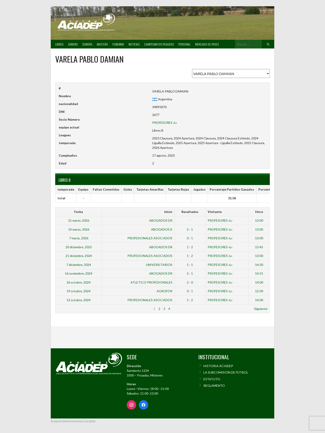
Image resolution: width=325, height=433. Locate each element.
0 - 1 (190, 238)
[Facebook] (143, 405)
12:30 (259, 291)
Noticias (134, 44)
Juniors (73, 44)
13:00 (259, 220)
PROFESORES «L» (164, 122)
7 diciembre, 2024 (78, 265)
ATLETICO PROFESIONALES (151, 282)
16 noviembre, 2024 (78, 273)
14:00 (259, 282)
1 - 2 (190, 247)
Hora (259, 212)
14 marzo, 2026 (78, 229)
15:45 (259, 247)
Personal (184, 44)
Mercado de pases (207, 44)
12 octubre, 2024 (79, 300)
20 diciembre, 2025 (78, 247)
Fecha (78, 212)
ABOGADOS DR (160, 220)
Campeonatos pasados (159, 44)
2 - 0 (190, 282)
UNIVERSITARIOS (159, 265)
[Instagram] (131, 405)
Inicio (168, 212)
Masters (102, 44)
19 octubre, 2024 (79, 291)
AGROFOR (164, 291)
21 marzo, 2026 (78, 220)
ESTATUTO (211, 379)
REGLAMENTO (214, 385)
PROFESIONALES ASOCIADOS (149, 238)
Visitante (215, 212)
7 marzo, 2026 (78, 238)
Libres (59, 44)
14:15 (259, 273)
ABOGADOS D (161, 229)
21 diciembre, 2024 (78, 256)
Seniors (87, 44)
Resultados (189, 212)
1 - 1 (190, 265)
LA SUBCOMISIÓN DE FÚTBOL (225, 372)
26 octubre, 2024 (79, 282)
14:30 (259, 265)
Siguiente (261, 309)
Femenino (118, 44)
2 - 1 (190, 229)
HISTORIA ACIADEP (218, 366)
